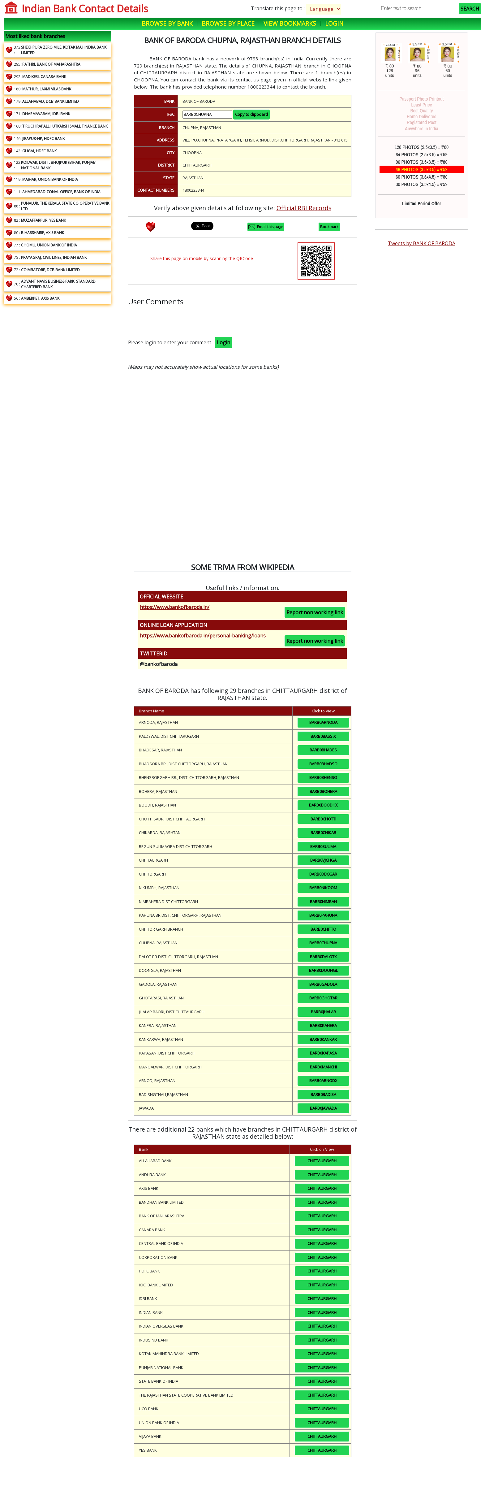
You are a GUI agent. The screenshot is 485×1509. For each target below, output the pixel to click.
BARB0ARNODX (323, 1080)
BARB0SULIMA (323, 846)
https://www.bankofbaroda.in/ (174, 607)
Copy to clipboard (251, 114)
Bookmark (329, 226)
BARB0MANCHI (323, 1067)
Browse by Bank (167, 23)
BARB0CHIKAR (323, 832)
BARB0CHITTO (323, 929)
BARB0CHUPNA (323, 943)
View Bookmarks (290, 23)
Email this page (265, 227)
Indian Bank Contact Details (85, 8)
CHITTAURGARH (322, 1160)
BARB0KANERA (323, 1025)
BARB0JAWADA (323, 1108)
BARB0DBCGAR (323, 874)
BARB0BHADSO (323, 764)
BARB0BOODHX (323, 805)
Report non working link (314, 612)
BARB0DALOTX (323, 956)
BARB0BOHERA (323, 791)
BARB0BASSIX (323, 736)
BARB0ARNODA (323, 722)
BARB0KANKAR (323, 1039)
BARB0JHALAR (323, 1012)
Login (334, 23)
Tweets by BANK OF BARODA (421, 243)
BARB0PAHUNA (323, 915)
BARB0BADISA (323, 1094)
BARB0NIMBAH (323, 901)
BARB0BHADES (323, 750)
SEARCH (470, 8)
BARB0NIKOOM (323, 887)
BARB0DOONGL (323, 970)
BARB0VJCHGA (323, 860)
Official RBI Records (304, 208)
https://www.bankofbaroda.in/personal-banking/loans (203, 635)
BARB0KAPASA (323, 1053)
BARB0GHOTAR (323, 998)
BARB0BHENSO (323, 777)
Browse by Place (228, 23)
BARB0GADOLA (323, 984)
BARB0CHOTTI (323, 819)
